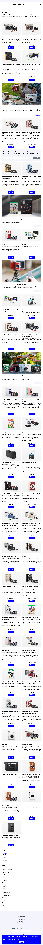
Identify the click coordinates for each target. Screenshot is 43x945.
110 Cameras (5, 857)
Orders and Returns (21, 922)
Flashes (4, 905)
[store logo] (18, 4)
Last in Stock (5, 899)
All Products (5, 880)
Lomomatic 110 (5, 863)
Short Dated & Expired (7, 895)
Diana (4, 858)
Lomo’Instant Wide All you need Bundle (11, 307)
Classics (4, 854)
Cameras (3, 850)
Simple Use (5, 860)
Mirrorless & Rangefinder (7, 869)
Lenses (3, 865)
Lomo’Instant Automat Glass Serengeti (11, 334)
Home (3, 7)
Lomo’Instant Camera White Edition (30, 804)
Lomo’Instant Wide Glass (28, 36)
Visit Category (38, 115)
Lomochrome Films (6, 892)
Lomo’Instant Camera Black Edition (10, 835)
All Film (4, 884)
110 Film (4, 888)
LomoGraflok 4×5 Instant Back (9, 462)
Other (3, 902)
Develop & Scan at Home (7, 906)
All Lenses (4, 866)
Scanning (4, 889)
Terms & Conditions (21, 914)
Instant (3, 874)
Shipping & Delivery (21, 918)
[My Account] (36, 4)
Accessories (5, 861)
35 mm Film (5, 885)
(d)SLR (4, 868)
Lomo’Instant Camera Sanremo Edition (31, 774)
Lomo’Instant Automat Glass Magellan (11, 493)
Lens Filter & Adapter (7, 872)
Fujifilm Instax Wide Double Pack (30, 617)
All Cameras (5, 851)
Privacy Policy (21, 916)
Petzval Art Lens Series (7, 871)
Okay (21, 942)
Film (3, 877)
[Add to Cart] (11, 47)
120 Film (4, 886)
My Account (21, 921)
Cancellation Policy (21, 919)
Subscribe (36, 157)
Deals (3, 897)
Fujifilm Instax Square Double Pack (10, 681)
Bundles (4, 900)
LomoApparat (5, 853)
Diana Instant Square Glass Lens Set (31, 307)
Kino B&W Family (6, 891)
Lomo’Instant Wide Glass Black (9, 36)
